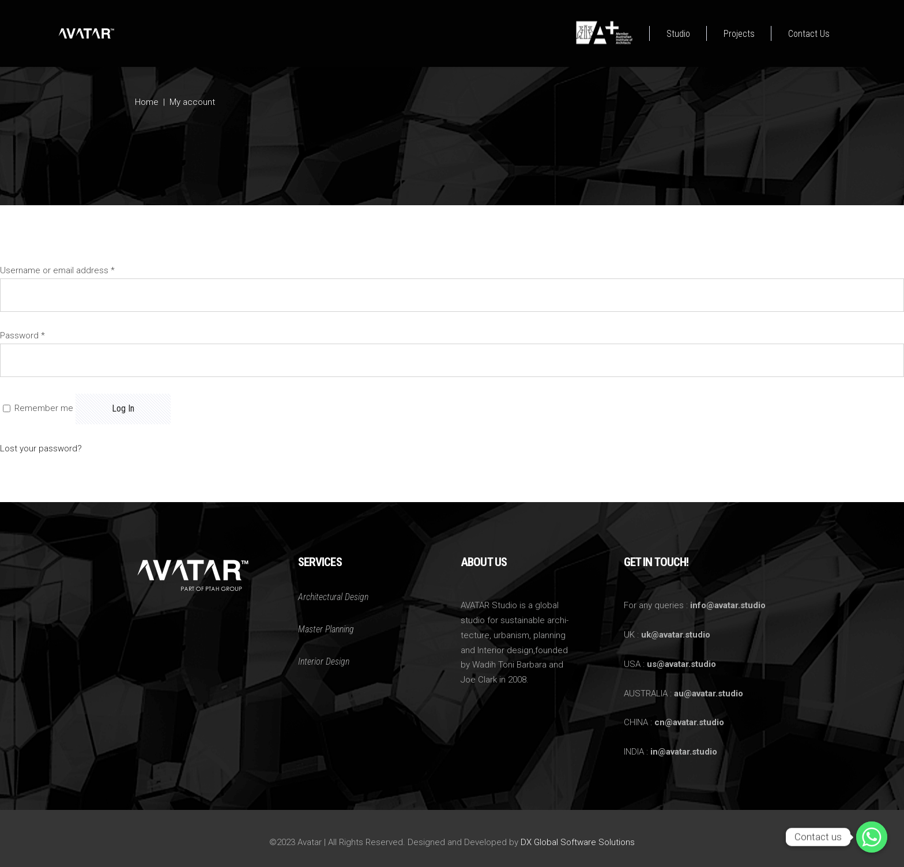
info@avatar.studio (728, 605)
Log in (123, 408)
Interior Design (323, 661)
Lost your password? (41, 448)
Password (22, 335)
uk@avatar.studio (675, 634)
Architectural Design (333, 596)
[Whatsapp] (871, 837)
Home (147, 102)
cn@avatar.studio (689, 722)
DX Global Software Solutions (578, 842)
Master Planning (326, 629)
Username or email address (57, 270)
